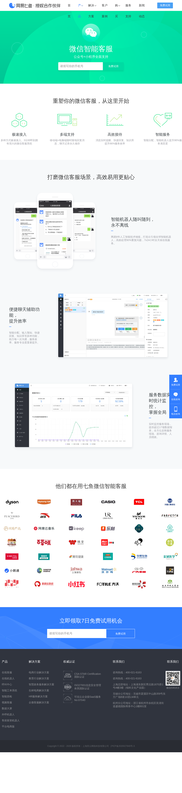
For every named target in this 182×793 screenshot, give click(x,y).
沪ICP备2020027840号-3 (122, 746)
